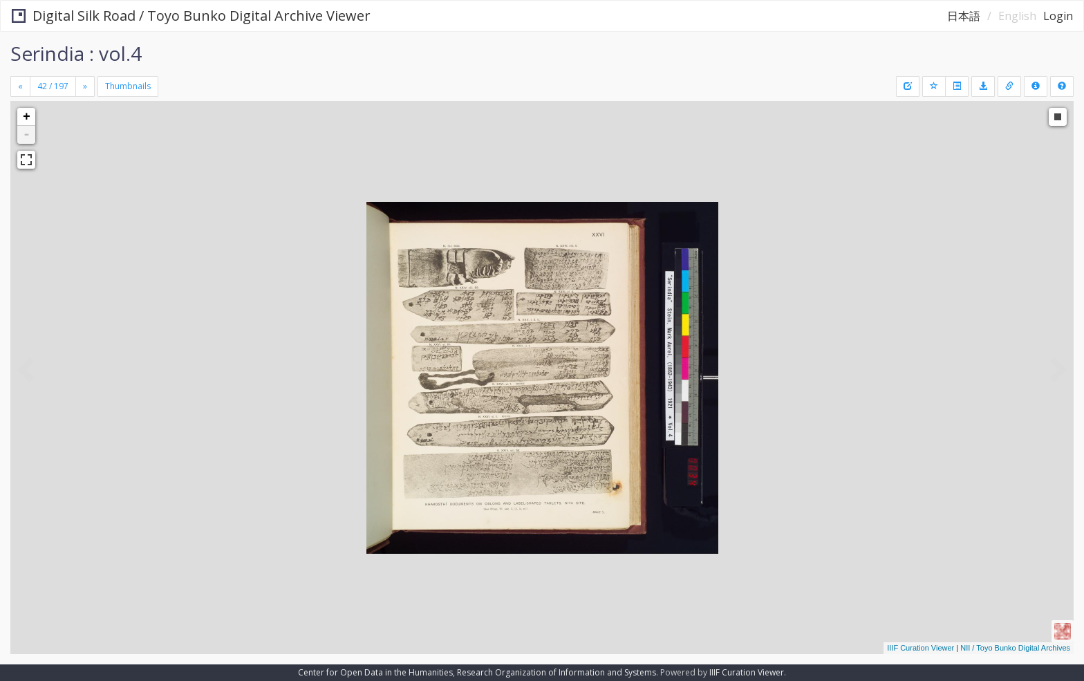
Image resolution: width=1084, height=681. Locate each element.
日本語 (963, 16)
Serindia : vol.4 (76, 53)
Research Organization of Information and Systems (556, 672)
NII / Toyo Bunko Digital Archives (1015, 648)
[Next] (85, 86)
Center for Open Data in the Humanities (375, 672)
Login (1058, 16)
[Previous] (20, 86)
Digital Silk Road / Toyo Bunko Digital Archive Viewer (191, 15)
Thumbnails (128, 86)
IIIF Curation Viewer (920, 648)
